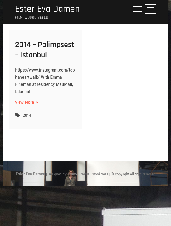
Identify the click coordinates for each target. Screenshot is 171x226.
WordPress (100, 174)
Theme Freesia (78, 174)
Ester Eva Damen (47, 9)
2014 (27, 115)
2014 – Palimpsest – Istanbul (44, 50)
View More (26, 102)
